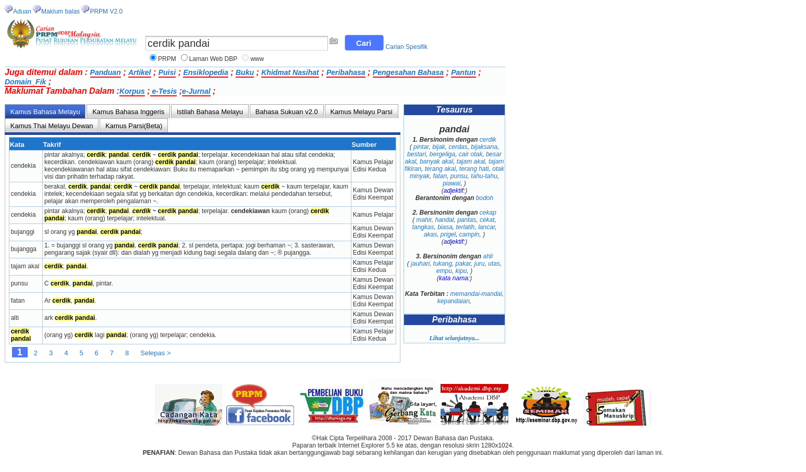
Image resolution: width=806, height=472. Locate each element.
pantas (466, 219)
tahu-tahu (484, 176)
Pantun (463, 72)
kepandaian (453, 301)
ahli (488, 256)
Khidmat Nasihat (290, 72)
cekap (488, 212)
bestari (416, 154)
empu (444, 271)
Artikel (139, 72)
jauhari (420, 263)
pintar (421, 147)
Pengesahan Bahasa (408, 72)
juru (479, 263)
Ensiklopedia (205, 72)
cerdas (457, 147)
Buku (245, 72)
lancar (486, 227)
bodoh (484, 198)
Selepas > (155, 353)
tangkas (423, 227)
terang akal (440, 168)
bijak (438, 147)
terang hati (474, 168)
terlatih (465, 227)
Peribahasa (345, 72)
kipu (461, 271)
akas (430, 234)
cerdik (488, 139)
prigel (448, 234)
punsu (459, 176)
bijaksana (484, 147)
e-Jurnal (196, 91)
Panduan (105, 72)
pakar (463, 263)
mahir (423, 219)
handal (444, 219)
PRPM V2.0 (106, 11)
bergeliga (442, 154)
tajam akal (471, 161)
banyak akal (436, 161)
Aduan (22, 11)
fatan (440, 176)
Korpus (132, 91)
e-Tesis (163, 91)
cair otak (470, 154)
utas (494, 263)
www (257, 59)
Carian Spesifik (406, 47)
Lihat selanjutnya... (454, 338)
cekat (487, 219)
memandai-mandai (476, 293)
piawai (451, 183)
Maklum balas (60, 11)
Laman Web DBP (213, 59)
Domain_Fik (25, 82)
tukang (442, 263)
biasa (445, 227)
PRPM (167, 59)
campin (469, 234)
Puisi (167, 72)
